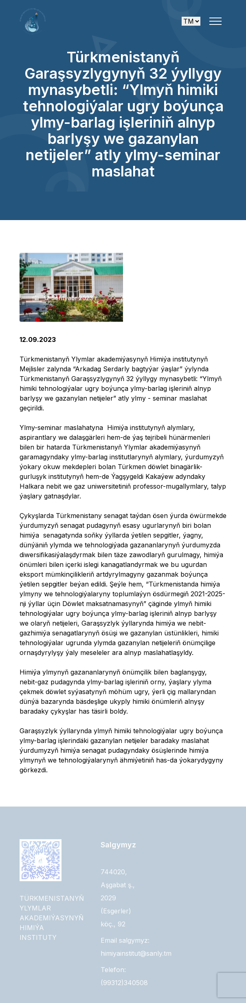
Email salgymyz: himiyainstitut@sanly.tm (136, 948)
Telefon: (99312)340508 (124, 978)
